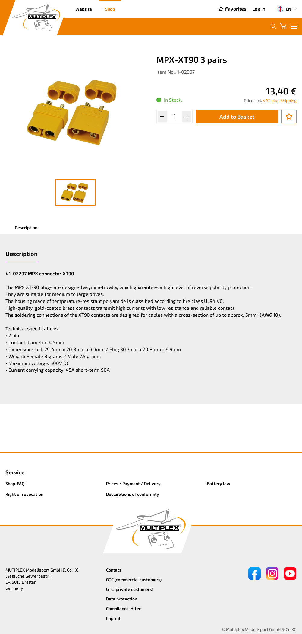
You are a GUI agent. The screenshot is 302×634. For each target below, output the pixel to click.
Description (26, 227)
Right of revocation (24, 494)
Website (83, 8)
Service (14, 472)
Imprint (113, 618)
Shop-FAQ (15, 483)
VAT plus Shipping (280, 100)
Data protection (121, 598)
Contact (113, 569)
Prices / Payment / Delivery (133, 483)
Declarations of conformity (132, 494)
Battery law (218, 483)
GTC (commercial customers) (134, 579)
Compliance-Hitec (123, 608)
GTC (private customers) (129, 589)
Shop (110, 8)
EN (284, 9)
